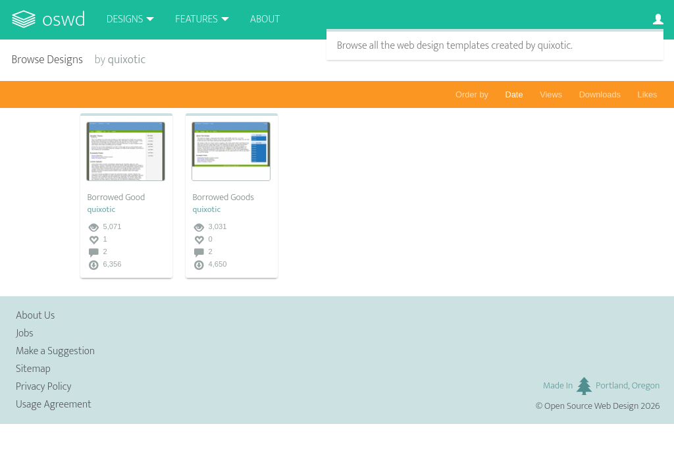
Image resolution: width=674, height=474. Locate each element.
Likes (648, 94)
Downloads (600, 94)
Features (196, 19)
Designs (125, 19)
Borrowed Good (116, 197)
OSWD (64, 19)
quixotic (101, 210)
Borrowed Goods (223, 197)
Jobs (25, 333)
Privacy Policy (43, 387)
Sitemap (33, 369)
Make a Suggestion (55, 351)
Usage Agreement (53, 404)
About (265, 19)
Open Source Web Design (591, 406)
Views (551, 94)
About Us (35, 316)
